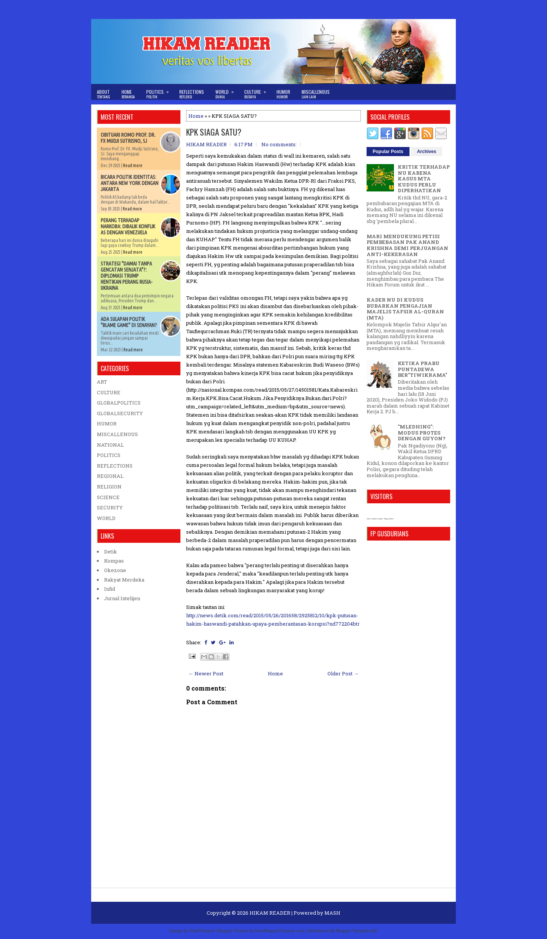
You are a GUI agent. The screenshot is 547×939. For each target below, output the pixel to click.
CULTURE (108, 392)
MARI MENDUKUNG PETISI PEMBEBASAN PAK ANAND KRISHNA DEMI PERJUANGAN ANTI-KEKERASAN (407, 245)
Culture (257, 92)
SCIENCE (108, 497)
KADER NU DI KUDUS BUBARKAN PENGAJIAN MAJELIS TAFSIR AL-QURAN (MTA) (405, 308)
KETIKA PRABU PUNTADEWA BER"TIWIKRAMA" (422, 369)
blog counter (389, 519)
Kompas (114, 560)
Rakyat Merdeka (124, 579)
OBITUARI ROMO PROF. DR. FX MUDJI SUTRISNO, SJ (128, 138)
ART (102, 381)
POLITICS (108, 455)
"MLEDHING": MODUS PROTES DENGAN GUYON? (422, 432)
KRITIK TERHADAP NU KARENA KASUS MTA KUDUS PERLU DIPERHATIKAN (424, 178)
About (103, 94)
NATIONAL (110, 444)
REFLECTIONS (115, 465)
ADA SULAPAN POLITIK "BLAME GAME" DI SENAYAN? (129, 322)
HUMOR (107, 423)
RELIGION (109, 486)
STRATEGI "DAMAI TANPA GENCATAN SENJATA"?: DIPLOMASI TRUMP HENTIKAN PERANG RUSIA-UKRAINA (126, 276)
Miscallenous (316, 94)
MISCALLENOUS (117, 434)
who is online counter (375, 519)
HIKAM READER (270, 912)
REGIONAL (110, 476)
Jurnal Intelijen (122, 598)
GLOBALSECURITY (120, 413)
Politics (160, 92)
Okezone (115, 570)
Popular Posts (388, 151)
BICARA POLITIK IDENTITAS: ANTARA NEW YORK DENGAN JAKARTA (129, 183)
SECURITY (110, 507)
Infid (109, 588)
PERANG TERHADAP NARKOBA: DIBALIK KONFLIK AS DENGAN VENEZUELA (128, 226)
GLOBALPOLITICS (119, 402)
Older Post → (343, 673)
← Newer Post (205, 673)
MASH (332, 912)
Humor (283, 94)
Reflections (191, 94)
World (227, 92)
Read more (132, 165)
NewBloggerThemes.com (280, 930)
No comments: (279, 144)
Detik (110, 551)
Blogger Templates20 (357, 930)
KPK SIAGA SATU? (213, 131)
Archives (426, 151)
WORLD (106, 518)
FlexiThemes (202, 930)
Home (128, 94)
